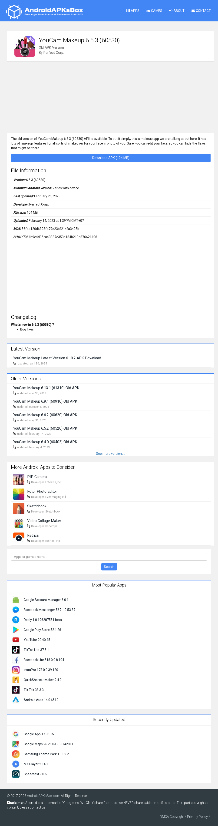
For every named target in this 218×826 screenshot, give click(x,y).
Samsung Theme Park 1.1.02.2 (46, 754)
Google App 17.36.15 (39, 734)
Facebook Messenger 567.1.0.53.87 (49, 610)
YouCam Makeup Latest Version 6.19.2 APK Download (57, 358)
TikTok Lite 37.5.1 (36, 650)
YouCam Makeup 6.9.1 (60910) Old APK (45, 401)
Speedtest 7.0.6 (35, 774)
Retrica (33, 535)
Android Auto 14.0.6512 (41, 700)
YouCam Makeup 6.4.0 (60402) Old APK (45, 442)
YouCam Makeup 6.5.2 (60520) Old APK (45, 428)
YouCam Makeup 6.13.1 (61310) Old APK (46, 388)
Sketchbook (36, 506)
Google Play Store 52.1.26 (42, 630)
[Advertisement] (110, 96)
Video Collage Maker (44, 521)
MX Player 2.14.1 (36, 764)
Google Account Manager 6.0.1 (46, 600)
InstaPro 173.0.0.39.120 (41, 670)
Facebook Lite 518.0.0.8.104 (44, 660)
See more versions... (111, 453)
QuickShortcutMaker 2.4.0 (43, 680)
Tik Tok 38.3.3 (34, 690)
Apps (132, 11)
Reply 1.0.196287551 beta (43, 620)
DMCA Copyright (172, 817)
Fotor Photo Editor (42, 491)
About (177, 11)
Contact (201, 11)
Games (154, 11)
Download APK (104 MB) (110, 158)
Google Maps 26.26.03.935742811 (48, 744)
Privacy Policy (197, 817)
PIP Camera (37, 477)
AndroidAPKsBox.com (43, 796)
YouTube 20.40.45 (37, 640)
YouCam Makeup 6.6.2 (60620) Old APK (45, 415)
